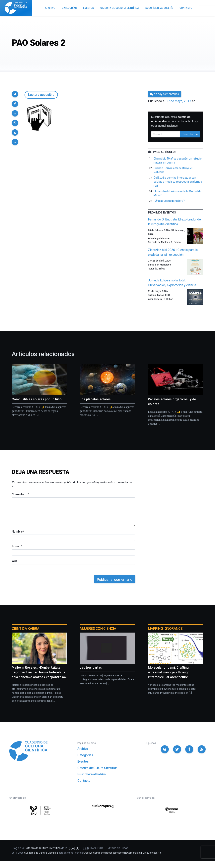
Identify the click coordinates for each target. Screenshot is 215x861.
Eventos (83, 761)
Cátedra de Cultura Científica (97, 768)
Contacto (83, 781)
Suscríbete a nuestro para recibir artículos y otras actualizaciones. (174, 121)
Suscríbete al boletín (91, 774)
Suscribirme (190, 134)
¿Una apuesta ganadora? (169, 200)
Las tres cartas (91, 667)
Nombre (18, 531)
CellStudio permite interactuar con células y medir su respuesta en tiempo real (178, 181)
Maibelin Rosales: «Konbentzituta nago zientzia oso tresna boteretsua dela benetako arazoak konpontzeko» (39, 672)
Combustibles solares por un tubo (37, 399)
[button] (15, 94)
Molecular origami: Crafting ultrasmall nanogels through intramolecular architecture (168, 672)
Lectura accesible (41, 95)
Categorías (85, 755)
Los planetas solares (95, 399)
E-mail (17, 546)
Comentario (20, 494)
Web (14, 560)
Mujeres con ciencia (98, 628)
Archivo (82, 749)
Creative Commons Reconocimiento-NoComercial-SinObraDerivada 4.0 (122, 852)
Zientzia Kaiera (25, 628)
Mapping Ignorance (165, 628)
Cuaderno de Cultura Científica (41, 852)
